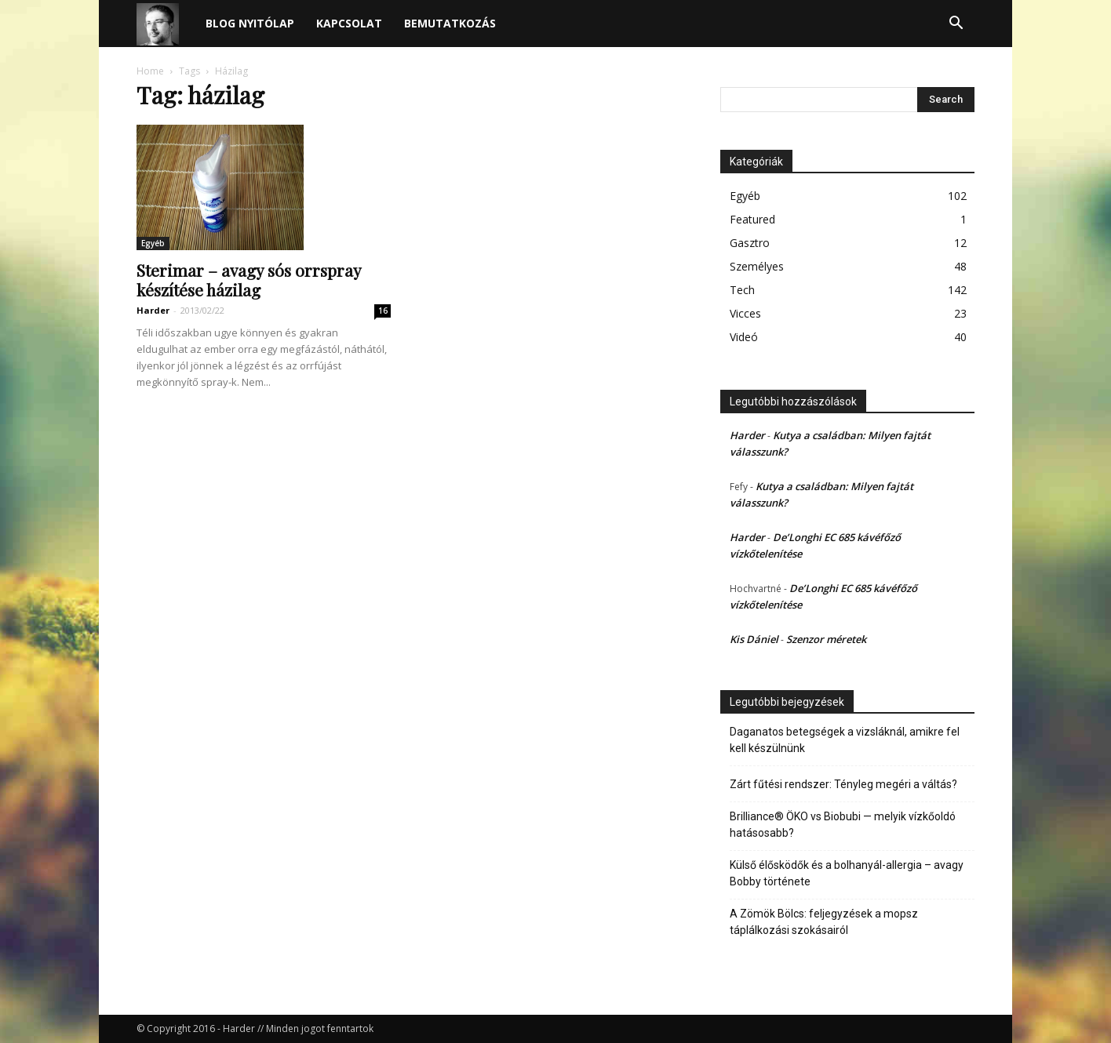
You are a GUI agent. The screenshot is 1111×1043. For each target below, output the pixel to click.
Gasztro (750, 242)
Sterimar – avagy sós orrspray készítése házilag (249, 279)
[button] (955, 24)
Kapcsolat (349, 23)
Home (150, 71)
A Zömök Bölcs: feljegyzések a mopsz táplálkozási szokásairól (824, 921)
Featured (752, 219)
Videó (744, 336)
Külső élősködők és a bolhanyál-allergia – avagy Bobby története (846, 873)
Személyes (757, 266)
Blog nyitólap (250, 23)
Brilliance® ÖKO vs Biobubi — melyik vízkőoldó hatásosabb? (843, 824)
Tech (742, 289)
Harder (153, 310)
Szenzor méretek (826, 639)
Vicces (745, 313)
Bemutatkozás (450, 23)
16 (383, 310)
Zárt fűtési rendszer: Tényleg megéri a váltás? (843, 784)
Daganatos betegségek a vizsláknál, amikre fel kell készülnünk (845, 739)
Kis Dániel (754, 639)
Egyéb (153, 243)
